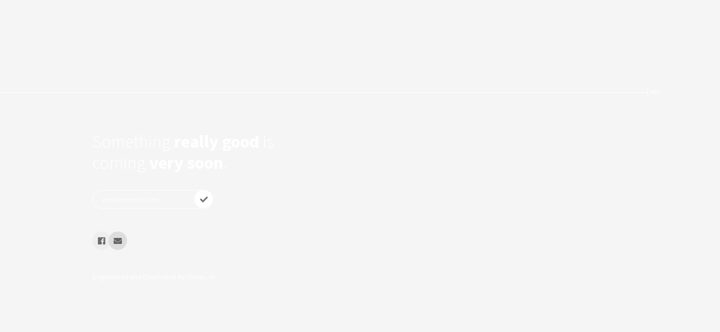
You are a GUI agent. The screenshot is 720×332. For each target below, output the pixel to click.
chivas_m (201, 276)
